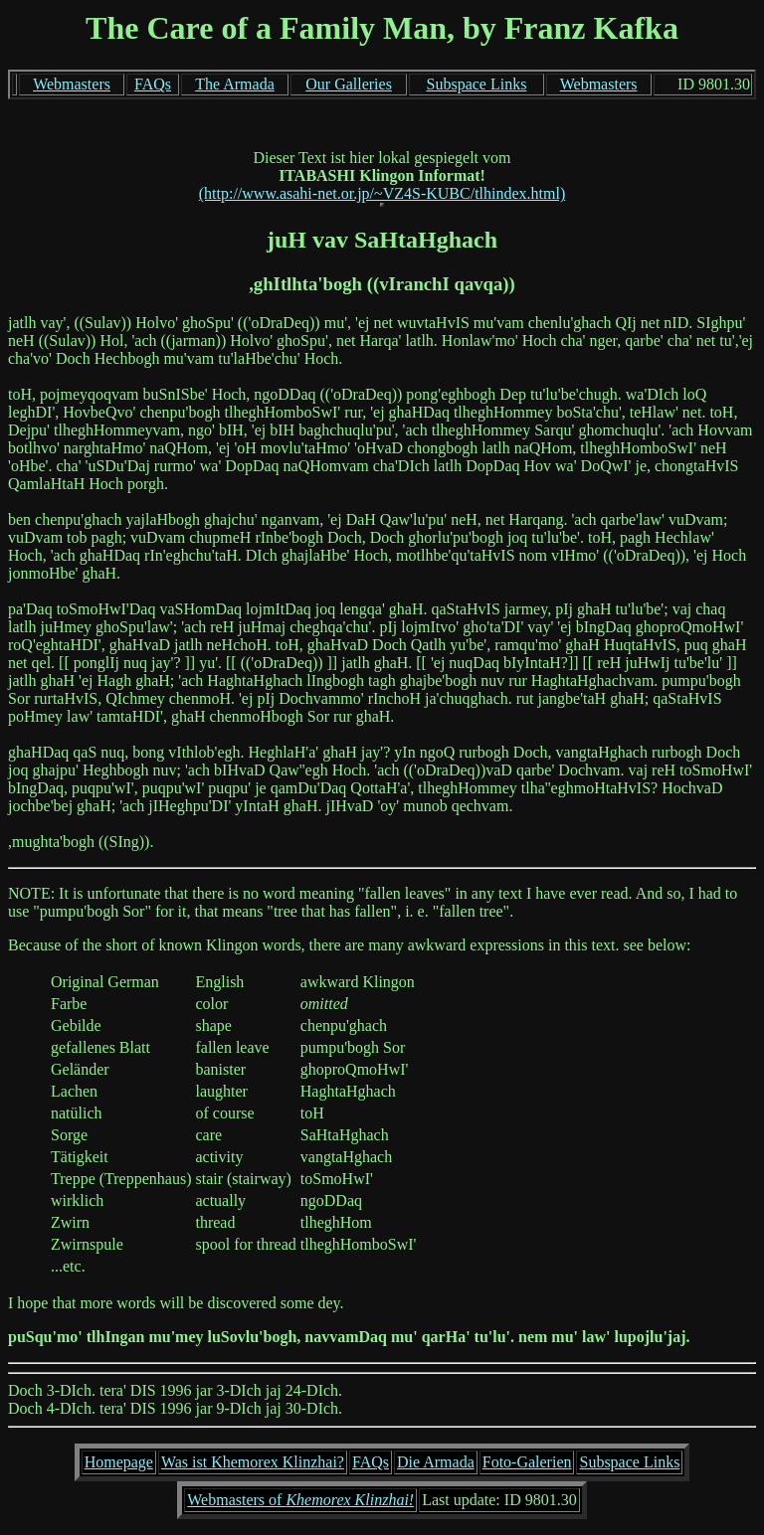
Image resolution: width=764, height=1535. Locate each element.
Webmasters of (300, 1499)
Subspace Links (477, 84)
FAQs (152, 84)
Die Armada (436, 1461)
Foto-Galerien (527, 1461)
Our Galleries (348, 84)
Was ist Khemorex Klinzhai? (252, 1461)
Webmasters (71, 84)
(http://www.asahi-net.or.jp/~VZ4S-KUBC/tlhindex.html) (382, 193)
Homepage (119, 1461)
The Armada (235, 84)
